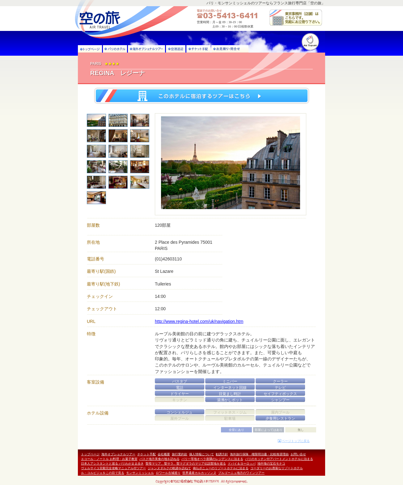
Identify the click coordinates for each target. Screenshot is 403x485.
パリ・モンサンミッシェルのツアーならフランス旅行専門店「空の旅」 (265, 3)
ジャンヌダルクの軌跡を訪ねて (169, 468)
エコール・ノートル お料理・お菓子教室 (109, 459)
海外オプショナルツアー (118, 454)
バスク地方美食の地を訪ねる (159, 459)
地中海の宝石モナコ (271, 463)
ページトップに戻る (296, 441)
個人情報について (201, 454)
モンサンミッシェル (140, 472)
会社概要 (164, 454)
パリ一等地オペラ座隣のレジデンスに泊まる (212, 459)
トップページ (90, 454)
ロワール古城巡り (168, 472)
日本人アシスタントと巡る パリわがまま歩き (112, 463)
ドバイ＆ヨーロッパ (242, 463)
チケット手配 (146, 454)
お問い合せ (298, 454)
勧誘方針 (222, 454)
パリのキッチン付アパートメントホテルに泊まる (279, 459)
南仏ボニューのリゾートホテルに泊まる (220, 468)
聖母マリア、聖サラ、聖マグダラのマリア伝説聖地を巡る (186, 463)
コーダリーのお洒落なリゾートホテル (276, 468)
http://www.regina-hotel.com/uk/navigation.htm (199, 321)
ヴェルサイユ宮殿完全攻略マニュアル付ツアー (113, 468)
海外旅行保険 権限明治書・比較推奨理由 (259, 454)
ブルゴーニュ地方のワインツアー (241, 472)
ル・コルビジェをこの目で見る (102, 472)
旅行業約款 (179, 454)
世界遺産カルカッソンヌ (199, 472)
